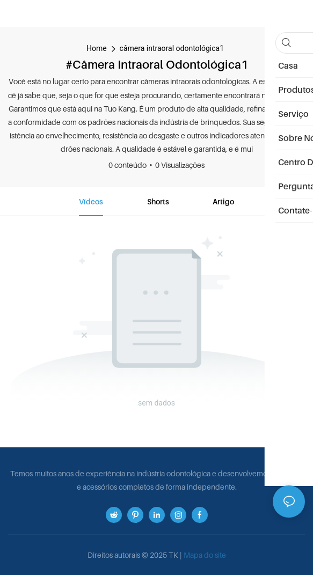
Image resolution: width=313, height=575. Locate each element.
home (96, 48)
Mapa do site (205, 554)
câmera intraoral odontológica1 (172, 48)
